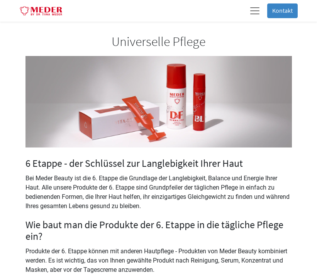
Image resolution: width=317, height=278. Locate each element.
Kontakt (282, 11)
